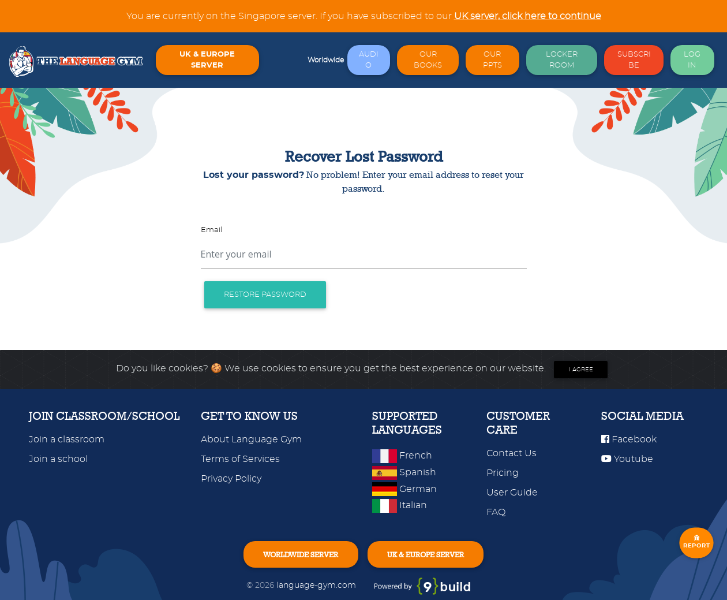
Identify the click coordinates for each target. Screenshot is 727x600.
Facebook (629, 439)
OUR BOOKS (428, 60)
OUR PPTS (492, 60)
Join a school (58, 459)
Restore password (265, 295)
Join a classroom (66, 439)
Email (211, 230)
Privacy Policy (231, 478)
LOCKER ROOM (562, 60)
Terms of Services (240, 459)
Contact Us (511, 453)
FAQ (495, 512)
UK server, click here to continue (527, 16)
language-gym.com (317, 585)
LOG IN (692, 60)
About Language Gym (251, 439)
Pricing (502, 473)
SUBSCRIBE (634, 60)
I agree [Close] (581, 369)
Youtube (627, 459)
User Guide (512, 492)
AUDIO (369, 60)
